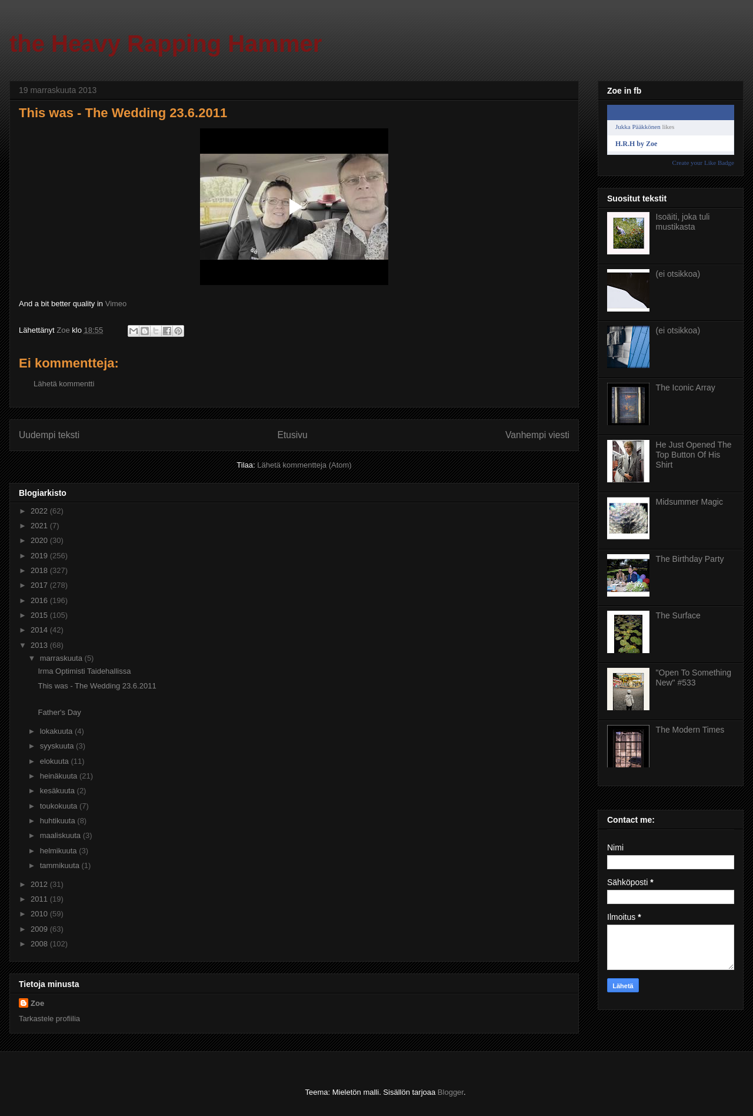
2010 (40, 913)
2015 (40, 615)
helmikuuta (59, 850)
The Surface (678, 615)
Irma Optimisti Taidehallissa (84, 671)
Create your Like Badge (703, 162)
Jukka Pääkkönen (638, 126)
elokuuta (55, 761)
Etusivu (293, 435)
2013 (40, 645)
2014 (40, 629)
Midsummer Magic (689, 501)
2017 (40, 585)
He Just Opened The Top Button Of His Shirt (694, 454)
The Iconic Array (685, 387)
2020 (40, 540)
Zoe (37, 1003)
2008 (40, 943)
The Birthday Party (690, 559)
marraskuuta (62, 658)
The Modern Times (690, 729)
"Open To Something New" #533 (693, 677)
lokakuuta (57, 731)
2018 (40, 570)
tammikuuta (61, 865)
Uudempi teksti (49, 435)
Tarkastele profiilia (49, 1018)
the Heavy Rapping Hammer (165, 44)
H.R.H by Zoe (636, 144)
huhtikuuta (59, 820)
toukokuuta (59, 806)
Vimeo (116, 303)
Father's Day (59, 712)
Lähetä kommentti (64, 383)
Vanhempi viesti (537, 435)
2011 (40, 899)
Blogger (451, 1092)
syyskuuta (58, 745)
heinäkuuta (59, 775)
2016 (40, 600)
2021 (40, 525)
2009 (40, 929)
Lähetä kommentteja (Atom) (304, 465)
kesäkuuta (58, 790)
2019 (40, 555)
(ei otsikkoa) (678, 274)
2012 (40, 884)
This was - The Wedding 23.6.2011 (97, 685)
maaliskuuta (61, 835)
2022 (40, 510)
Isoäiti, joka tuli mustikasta (683, 221)
